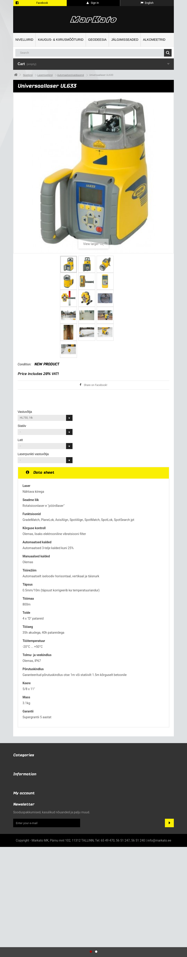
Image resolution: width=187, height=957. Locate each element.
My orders (20, 881)
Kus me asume (23, 848)
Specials (19, 814)
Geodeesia (97, 39)
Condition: (24, 364)
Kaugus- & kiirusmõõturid (60, 39)
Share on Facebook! (95, 385)
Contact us (20, 825)
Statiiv (22, 426)
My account (24, 872)
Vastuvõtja (25, 411)
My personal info (24, 898)
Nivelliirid (24, 39)
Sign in (93, 2)
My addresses (23, 892)
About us (19, 837)
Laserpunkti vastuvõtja (34, 454)
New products (23, 819)
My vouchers (22, 904)
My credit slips (23, 887)
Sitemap (19, 854)
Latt (21, 440)
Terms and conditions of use (33, 831)
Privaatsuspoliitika (26, 843)
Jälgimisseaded (124, 39)
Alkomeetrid (154, 39)
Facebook (42, 2)
